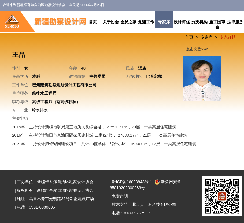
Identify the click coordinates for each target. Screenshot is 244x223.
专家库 (164, 22)
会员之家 (128, 22)
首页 (93, 22)
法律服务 (235, 22)
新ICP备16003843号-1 (132, 181)
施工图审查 (217, 25)
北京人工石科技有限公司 (154, 204)
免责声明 (120, 196)
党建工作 (146, 22)
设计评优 (182, 22)
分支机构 (199, 22)
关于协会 (111, 22)
